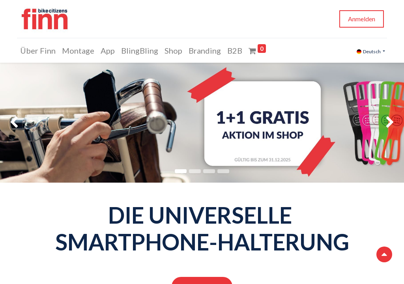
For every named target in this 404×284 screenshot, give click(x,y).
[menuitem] (39, 50)
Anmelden (360, 18)
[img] (16, 123)
